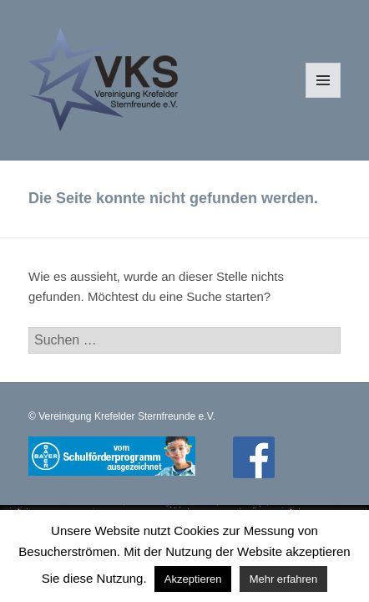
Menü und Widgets (323, 97)
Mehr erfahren (284, 579)
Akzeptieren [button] (193, 579)
